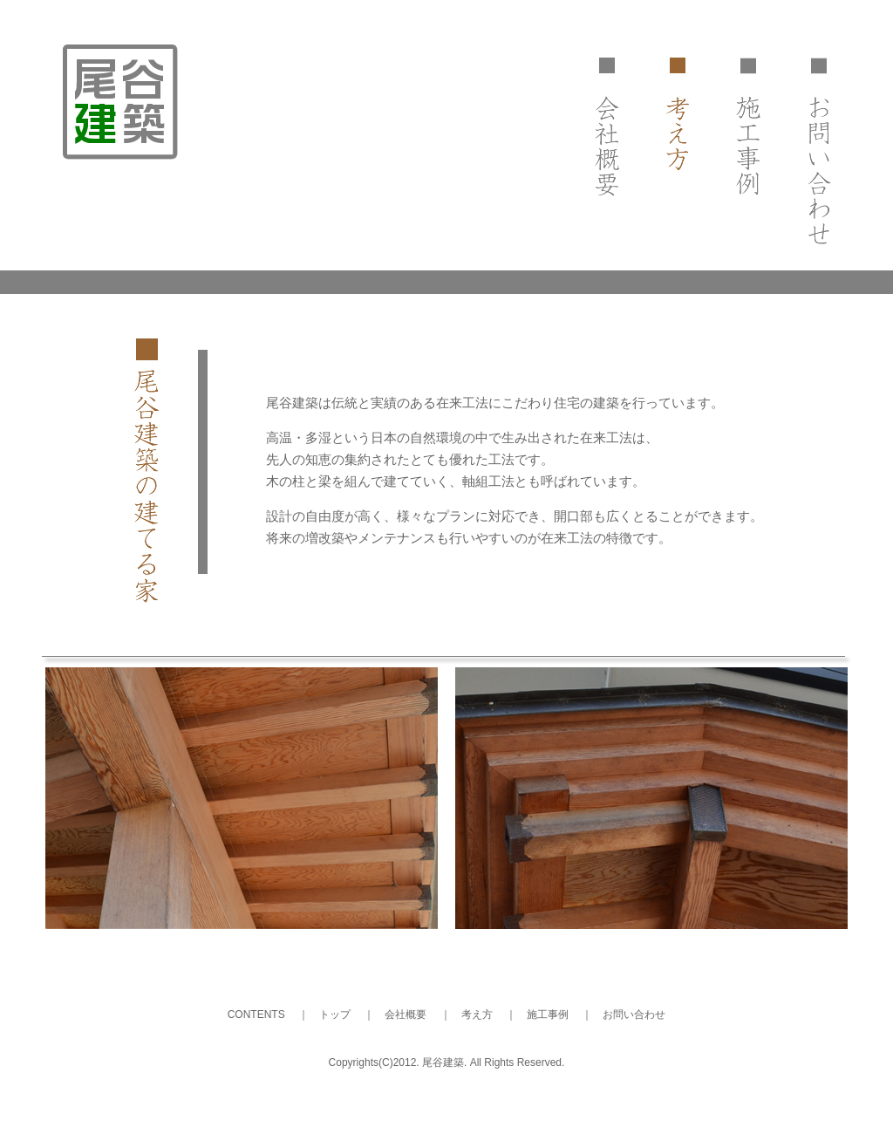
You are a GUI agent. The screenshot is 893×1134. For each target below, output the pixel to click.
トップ (335, 1014)
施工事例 (548, 1014)
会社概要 (405, 1014)
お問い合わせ (634, 1014)
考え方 (477, 1014)
